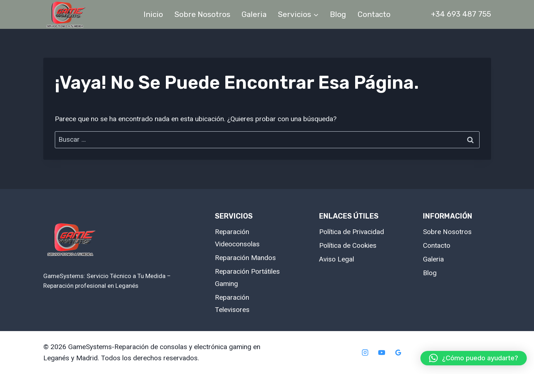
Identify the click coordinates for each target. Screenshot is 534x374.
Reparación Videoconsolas (237, 238)
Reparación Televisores (232, 303)
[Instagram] (365, 353)
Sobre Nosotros (202, 14)
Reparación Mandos (245, 258)
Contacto (374, 14)
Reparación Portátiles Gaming (247, 277)
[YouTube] (382, 353)
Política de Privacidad (351, 232)
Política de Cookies (347, 245)
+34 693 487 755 (461, 14)
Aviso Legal (336, 259)
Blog (338, 14)
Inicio (153, 14)
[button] (473, 358)
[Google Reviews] (398, 353)
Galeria (254, 14)
